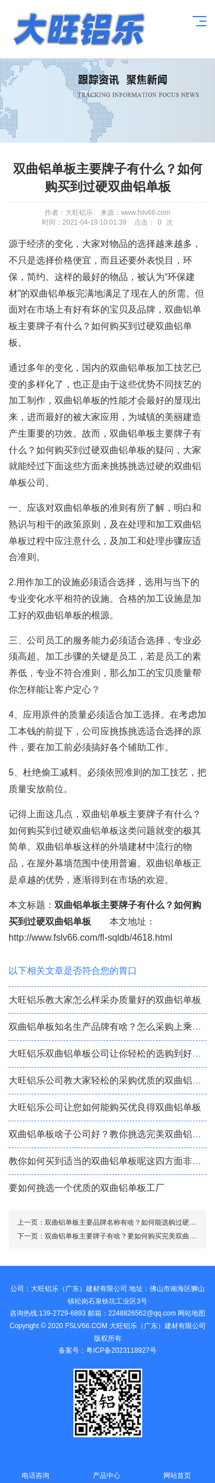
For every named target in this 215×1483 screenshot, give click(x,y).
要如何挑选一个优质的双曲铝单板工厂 (87, 1188)
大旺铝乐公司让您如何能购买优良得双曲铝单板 (105, 1107)
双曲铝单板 (77, 400)
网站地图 (191, 1313)
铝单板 (78, 29)
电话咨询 (35, 1469)
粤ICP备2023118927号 (121, 1350)
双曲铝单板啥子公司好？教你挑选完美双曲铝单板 (109, 1134)
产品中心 (106, 1469)
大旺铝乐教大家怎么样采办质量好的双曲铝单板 (105, 1000)
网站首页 (177, 1469)
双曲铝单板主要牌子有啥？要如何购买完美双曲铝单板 (127, 1236)
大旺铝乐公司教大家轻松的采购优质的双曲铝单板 (109, 1080)
